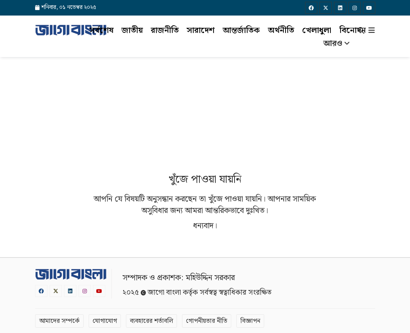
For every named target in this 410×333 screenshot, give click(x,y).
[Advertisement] (205, 111)
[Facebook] (311, 8)
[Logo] (71, 30)
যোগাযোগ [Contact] (105, 321)
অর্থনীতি (281, 30)
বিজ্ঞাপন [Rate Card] (250, 321)
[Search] (361, 31)
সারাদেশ (201, 30)
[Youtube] (369, 8)
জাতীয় (132, 30)
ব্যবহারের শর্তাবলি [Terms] (151, 321)
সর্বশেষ (101, 30)
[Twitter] (326, 8)
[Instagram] (354, 8)
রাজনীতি (165, 30)
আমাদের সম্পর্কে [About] (59, 321)
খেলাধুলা (316, 30)
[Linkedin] (340, 8)
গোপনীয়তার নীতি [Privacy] (206, 321)
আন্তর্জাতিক (241, 30)
